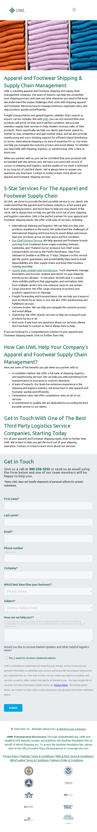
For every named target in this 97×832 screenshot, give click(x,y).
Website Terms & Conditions (37, 756)
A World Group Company (71, 728)
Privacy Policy (11, 756)
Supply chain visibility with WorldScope (35, 270)
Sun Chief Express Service (27, 240)
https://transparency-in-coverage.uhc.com (63, 748)
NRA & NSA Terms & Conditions (74, 756)
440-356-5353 (39, 469)
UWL (45, 119)
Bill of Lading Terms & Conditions (29, 760)
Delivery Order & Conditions (67, 760)
